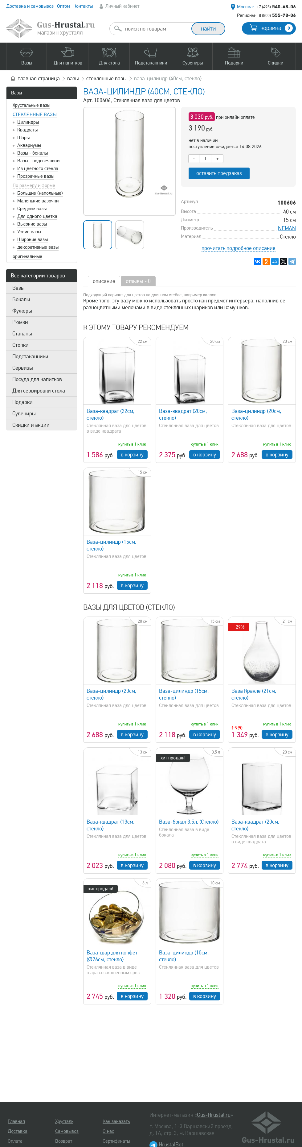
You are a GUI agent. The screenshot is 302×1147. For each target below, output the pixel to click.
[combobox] (155, 28)
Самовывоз (67, 1131)
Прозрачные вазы (35, 176)
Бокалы (21, 299)
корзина (276, 28)
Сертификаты (116, 1141)
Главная (16, 1121)
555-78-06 (277, 15)
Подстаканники (30, 356)
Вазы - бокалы (32, 153)
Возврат (63, 1141)
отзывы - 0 (138, 281)
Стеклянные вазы (35, 114)
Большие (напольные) (40, 193)
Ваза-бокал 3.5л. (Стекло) (188, 821)
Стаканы (22, 333)
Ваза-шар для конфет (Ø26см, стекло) (112, 956)
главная (39, 78)
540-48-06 (276, 6)
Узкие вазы (29, 232)
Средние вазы (32, 209)
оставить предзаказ (219, 173)
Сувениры (24, 413)
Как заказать (116, 1121)
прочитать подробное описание (238, 248)
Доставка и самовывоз (30, 6)
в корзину (132, 454)
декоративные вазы (38, 247)
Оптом (63, 6)
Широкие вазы (32, 239)
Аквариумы (29, 145)
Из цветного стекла (37, 168)
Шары (23, 138)
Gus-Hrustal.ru (214, 1115)
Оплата (15, 1141)
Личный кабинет (122, 6)
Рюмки (20, 322)
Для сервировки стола (38, 390)
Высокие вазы (32, 224)
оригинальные (27, 256)
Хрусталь (64, 1121)
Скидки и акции (31, 425)
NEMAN (287, 228)
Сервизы (22, 367)
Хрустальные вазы (31, 105)
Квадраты (27, 130)
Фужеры (22, 310)
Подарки (22, 402)
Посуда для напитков (37, 379)
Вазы (16, 93)
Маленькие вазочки (38, 201)
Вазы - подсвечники (38, 161)
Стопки (20, 345)
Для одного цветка (37, 216)
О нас (108, 1131)
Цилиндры (28, 122)
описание (104, 281)
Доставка (17, 1131)
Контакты (83, 6)
